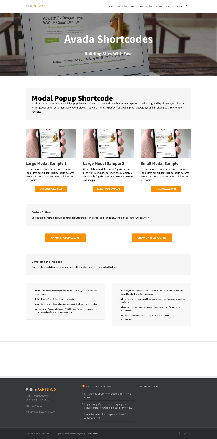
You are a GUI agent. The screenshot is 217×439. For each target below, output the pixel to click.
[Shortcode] (108, 38)
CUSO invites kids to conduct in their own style (107, 395)
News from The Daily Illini (98, 386)
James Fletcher (91, 434)
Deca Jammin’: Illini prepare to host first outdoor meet (107, 416)
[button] (187, 6)
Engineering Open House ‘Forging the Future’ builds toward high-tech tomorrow (108, 405)
